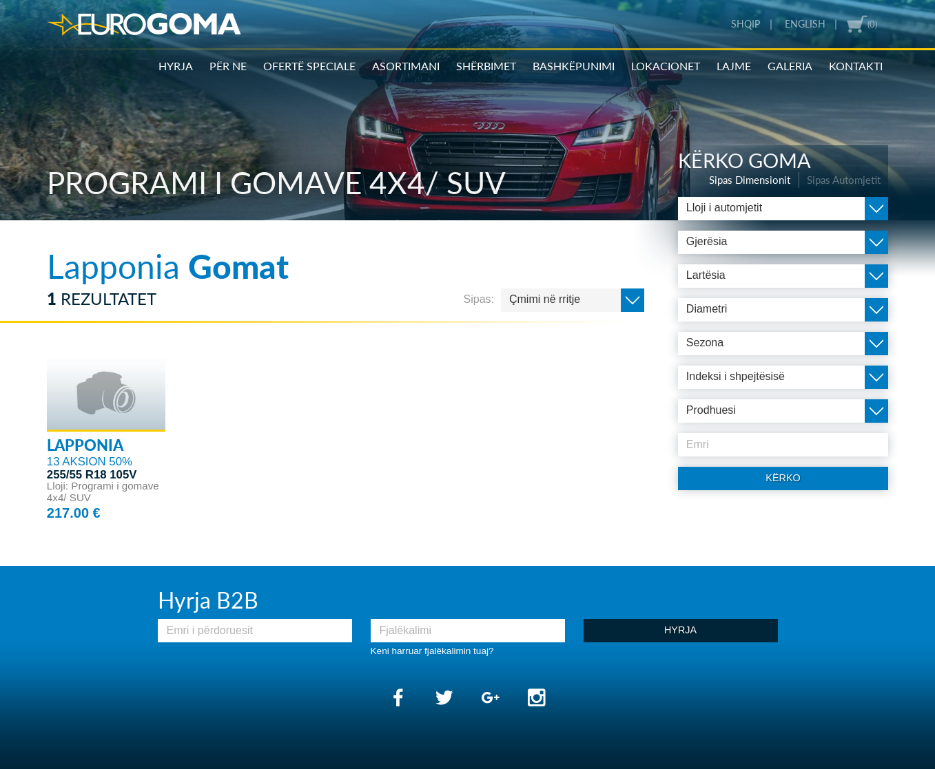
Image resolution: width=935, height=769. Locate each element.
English (805, 24)
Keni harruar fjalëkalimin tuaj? (432, 651)
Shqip (745, 24)
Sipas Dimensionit (749, 179)
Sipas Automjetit (844, 179)
